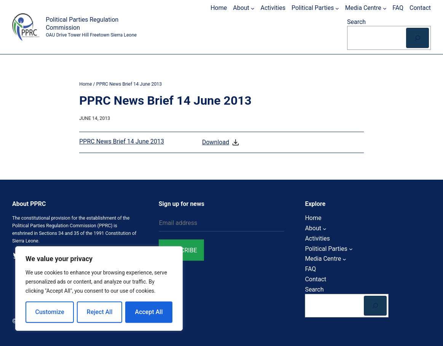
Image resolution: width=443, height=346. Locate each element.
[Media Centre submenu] (385, 8)
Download (221, 142)
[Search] (417, 38)
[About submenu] (253, 8)
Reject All (100, 312)
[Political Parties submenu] (337, 8)
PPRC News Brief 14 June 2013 (121, 141)
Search (356, 22)
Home (85, 84)
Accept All (149, 312)
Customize (49, 312)
